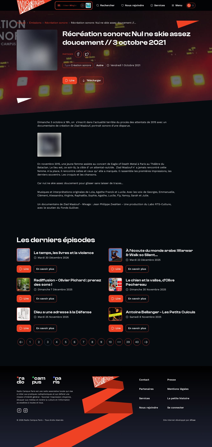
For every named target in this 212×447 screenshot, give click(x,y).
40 (137, 342)
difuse (192, 420)
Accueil (21, 22)
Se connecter (177, 407)
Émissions (35, 22)
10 (110, 342)
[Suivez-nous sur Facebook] (19, 411)
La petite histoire (179, 398)
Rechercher (105, 5)
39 (128, 342)
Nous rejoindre (132, 5)
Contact (145, 379)
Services (157, 5)
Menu (177, 5)
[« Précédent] (21, 341)
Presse (173, 379)
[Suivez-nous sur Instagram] (25, 411)
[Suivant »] (145, 341)
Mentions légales (179, 388)
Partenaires (148, 388)
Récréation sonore (56, 22)
